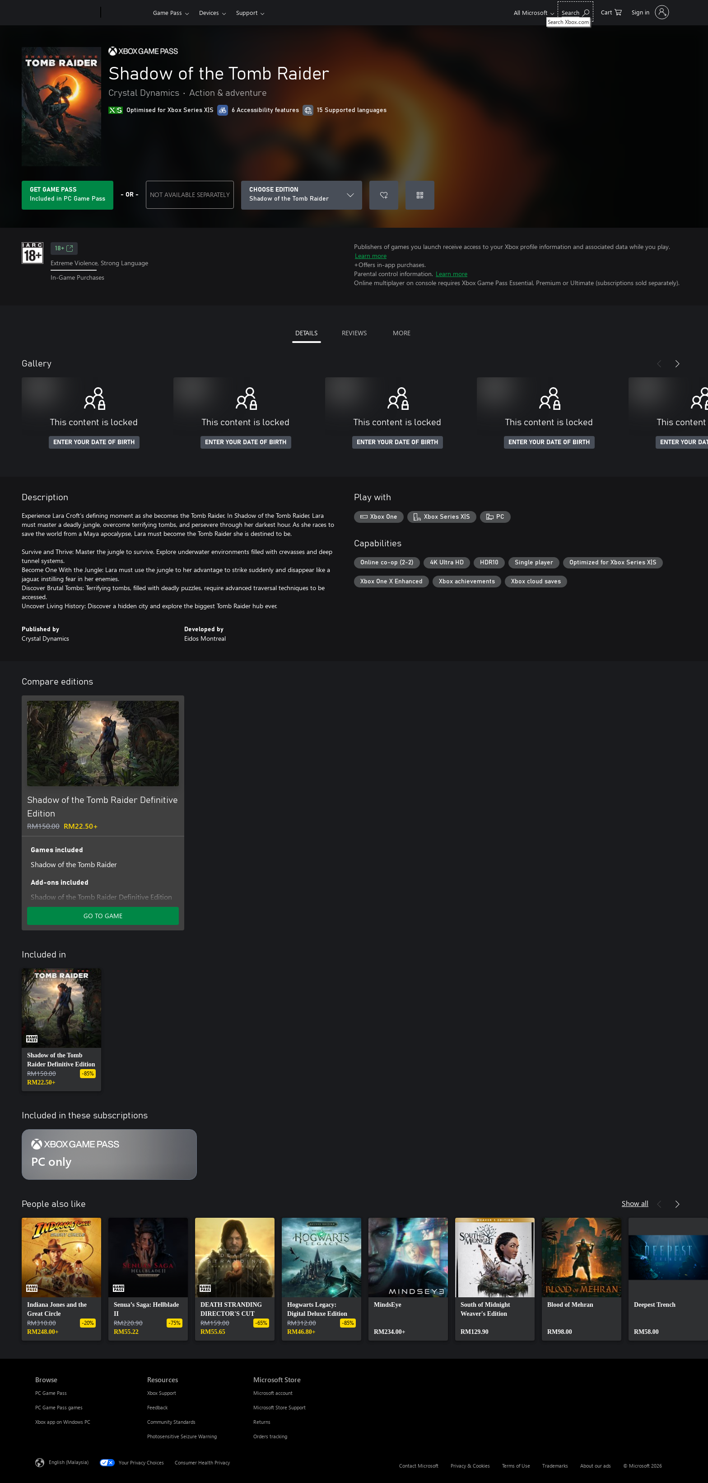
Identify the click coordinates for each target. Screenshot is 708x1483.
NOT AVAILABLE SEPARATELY (190, 194)
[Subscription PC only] (109, 1154)
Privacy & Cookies (470, 1466)
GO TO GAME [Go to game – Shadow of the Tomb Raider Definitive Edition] (103, 915)
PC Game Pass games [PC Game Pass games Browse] (59, 1407)
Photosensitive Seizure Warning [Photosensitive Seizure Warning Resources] (182, 1436)
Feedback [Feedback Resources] (157, 1407)
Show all (635, 1203)
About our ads (595, 1466)
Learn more (371, 255)
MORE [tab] (401, 333)
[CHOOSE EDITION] (301, 195)
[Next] (677, 363)
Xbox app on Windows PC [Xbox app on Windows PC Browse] (62, 1422)
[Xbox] (125, 12)
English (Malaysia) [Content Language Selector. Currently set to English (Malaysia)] (68, 1462)
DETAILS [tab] (306, 333)
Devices (209, 12)
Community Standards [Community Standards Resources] (171, 1422)
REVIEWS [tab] (354, 333)
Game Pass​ (167, 12)
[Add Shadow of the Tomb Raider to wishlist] (383, 195)
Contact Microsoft (418, 1466)
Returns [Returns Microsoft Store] (261, 1422)
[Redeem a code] (419, 195)
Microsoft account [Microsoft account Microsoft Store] (273, 1393)
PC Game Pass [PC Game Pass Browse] (51, 1393)
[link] (61, 1029)
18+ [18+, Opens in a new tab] (64, 248)
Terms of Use (516, 1466)
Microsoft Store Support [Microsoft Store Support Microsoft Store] (279, 1407)
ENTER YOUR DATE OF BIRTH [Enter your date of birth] (94, 442)
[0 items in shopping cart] (611, 11)
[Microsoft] (66, 12)
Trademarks (555, 1466)
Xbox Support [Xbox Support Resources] (161, 1393)
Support (246, 12)
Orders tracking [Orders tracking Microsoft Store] (270, 1436)
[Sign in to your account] (649, 12)
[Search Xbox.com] (575, 11)
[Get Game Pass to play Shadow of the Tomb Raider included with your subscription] (67, 195)
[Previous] (659, 363)
